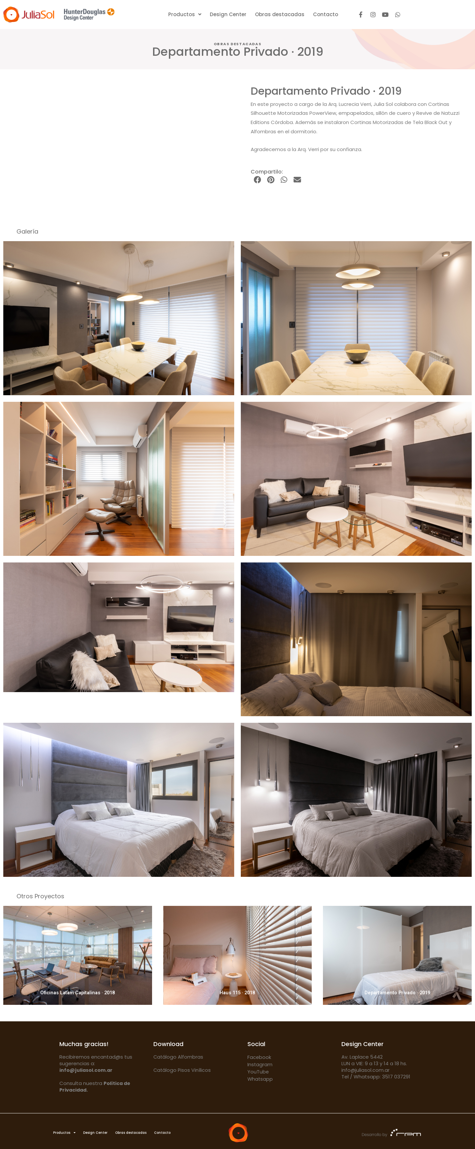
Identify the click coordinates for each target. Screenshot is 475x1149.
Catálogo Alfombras (178, 1056)
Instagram (260, 1064)
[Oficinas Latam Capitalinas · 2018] (77, 955)
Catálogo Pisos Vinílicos (182, 1070)
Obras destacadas (279, 14)
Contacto (325, 14)
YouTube (258, 1071)
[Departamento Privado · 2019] (397, 955)
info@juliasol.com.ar (365, 1070)
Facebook (259, 1057)
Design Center (228, 14)
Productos (184, 14)
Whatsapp (260, 1078)
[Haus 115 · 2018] (237, 955)
